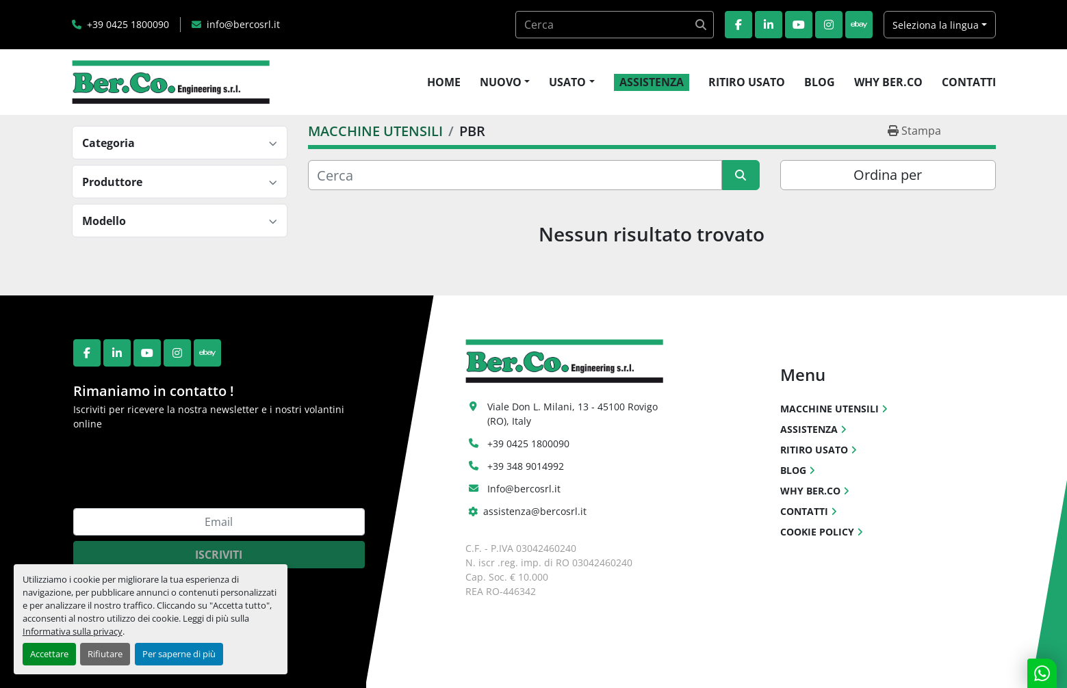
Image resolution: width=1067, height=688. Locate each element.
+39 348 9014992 (525, 466)
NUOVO (501, 82)
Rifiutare (105, 654)
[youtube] (798, 24)
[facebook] (738, 24)
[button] (505, 82)
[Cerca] (515, 175)
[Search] (614, 24)
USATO (567, 82)
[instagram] (829, 24)
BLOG (819, 82)
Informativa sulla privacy (73, 631)
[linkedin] (768, 24)
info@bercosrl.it (243, 24)
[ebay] (859, 24)
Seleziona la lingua (935, 24)
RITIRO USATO (746, 82)
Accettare (49, 654)
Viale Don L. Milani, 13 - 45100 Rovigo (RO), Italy (573, 413)
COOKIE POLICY (817, 531)
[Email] (219, 521)
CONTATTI (969, 82)
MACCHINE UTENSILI (829, 408)
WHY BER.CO (888, 82)
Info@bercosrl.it (524, 488)
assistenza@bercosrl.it (535, 511)
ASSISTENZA (651, 82)
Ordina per (887, 175)
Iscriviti (218, 554)
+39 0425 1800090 (128, 24)
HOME (444, 82)
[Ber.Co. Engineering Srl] (564, 360)
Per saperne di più (179, 654)
